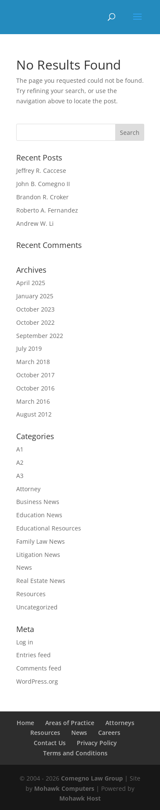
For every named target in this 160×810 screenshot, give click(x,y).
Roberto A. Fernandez (47, 210)
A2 (19, 462)
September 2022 (39, 336)
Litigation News (38, 555)
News (24, 567)
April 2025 (30, 283)
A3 (19, 476)
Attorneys (119, 723)
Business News (37, 502)
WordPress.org (37, 681)
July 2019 (29, 348)
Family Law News (40, 541)
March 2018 (33, 362)
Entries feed (33, 655)
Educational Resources (48, 528)
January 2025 (34, 296)
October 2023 (35, 309)
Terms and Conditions (75, 753)
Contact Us (50, 743)
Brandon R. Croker (42, 197)
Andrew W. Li (35, 223)
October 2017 (35, 375)
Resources (31, 594)
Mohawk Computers (64, 788)
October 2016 (35, 388)
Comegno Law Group (92, 778)
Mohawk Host (80, 798)
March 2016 (33, 401)
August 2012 (34, 414)
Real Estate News (40, 581)
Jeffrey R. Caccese (41, 170)
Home (25, 723)
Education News (39, 515)
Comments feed (38, 668)
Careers (109, 732)
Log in (24, 642)
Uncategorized (37, 607)
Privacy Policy (97, 743)
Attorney (28, 489)
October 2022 (35, 322)
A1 (19, 449)
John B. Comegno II (43, 184)
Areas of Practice (69, 723)
